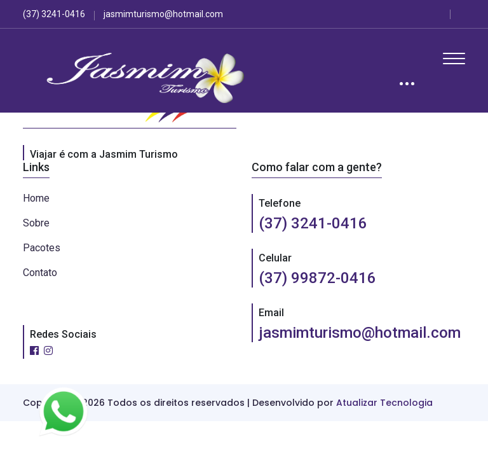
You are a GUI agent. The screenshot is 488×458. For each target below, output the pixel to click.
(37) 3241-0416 (313, 223)
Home (36, 198)
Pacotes (41, 248)
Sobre (36, 223)
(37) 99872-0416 (317, 278)
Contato (40, 273)
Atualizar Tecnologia (384, 402)
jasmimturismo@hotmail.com (360, 333)
